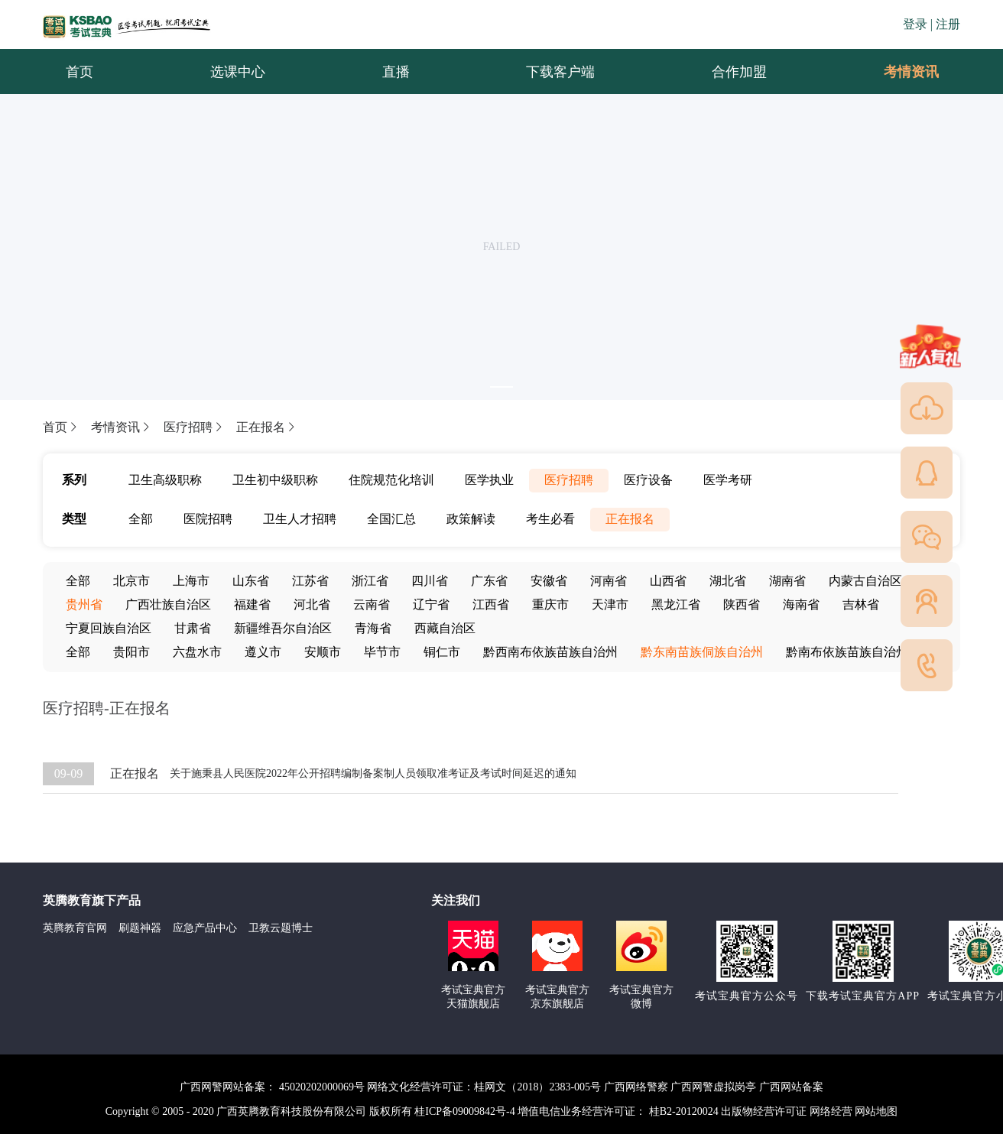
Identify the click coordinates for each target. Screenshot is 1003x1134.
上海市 (191, 580)
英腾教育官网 (75, 928)
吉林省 (860, 604)
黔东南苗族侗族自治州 (702, 651)
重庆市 (550, 604)
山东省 (250, 580)
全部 (140, 518)
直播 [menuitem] (396, 72)
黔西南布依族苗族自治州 (550, 651)
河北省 (312, 604)
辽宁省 (431, 604)
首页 (61, 427)
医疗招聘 (194, 427)
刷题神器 (139, 928)
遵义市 (263, 651)
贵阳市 (131, 651)
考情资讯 (899, 72)
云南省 (371, 604)
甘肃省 (192, 628)
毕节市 (382, 651)
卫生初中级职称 (275, 479)
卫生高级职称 (165, 479)
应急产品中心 (205, 928)
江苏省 (310, 580)
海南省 (801, 604)
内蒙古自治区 (865, 580)
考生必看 (550, 518)
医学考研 (727, 479)
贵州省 (84, 604)
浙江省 (370, 580)
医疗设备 (648, 479)
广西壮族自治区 (168, 604)
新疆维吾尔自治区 (283, 628)
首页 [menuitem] (79, 72)
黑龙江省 (675, 604)
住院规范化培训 (391, 479)
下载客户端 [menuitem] (560, 72)
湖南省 (787, 580)
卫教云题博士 (280, 928)
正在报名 (266, 427)
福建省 (252, 604)
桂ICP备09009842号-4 (464, 1111)
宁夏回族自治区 (108, 628)
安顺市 (322, 651)
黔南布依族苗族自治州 (847, 651)
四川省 (429, 580)
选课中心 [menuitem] (237, 72)
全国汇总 (391, 518)
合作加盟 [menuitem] (739, 72)
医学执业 (489, 479)
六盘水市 (197, 651)
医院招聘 (207, 518)
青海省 (373, 628)
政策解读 (470, 518)
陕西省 (741, 604)
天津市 (610, 604)
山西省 (668, 580)
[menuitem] (910, 72)
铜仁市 (442, 651)
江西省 (490, 604)
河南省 (608, 580)
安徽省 (549, 580)
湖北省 (727, 580)
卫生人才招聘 (299, 518)
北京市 (131, 580)
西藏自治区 (445, 628)
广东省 (489, 580)
